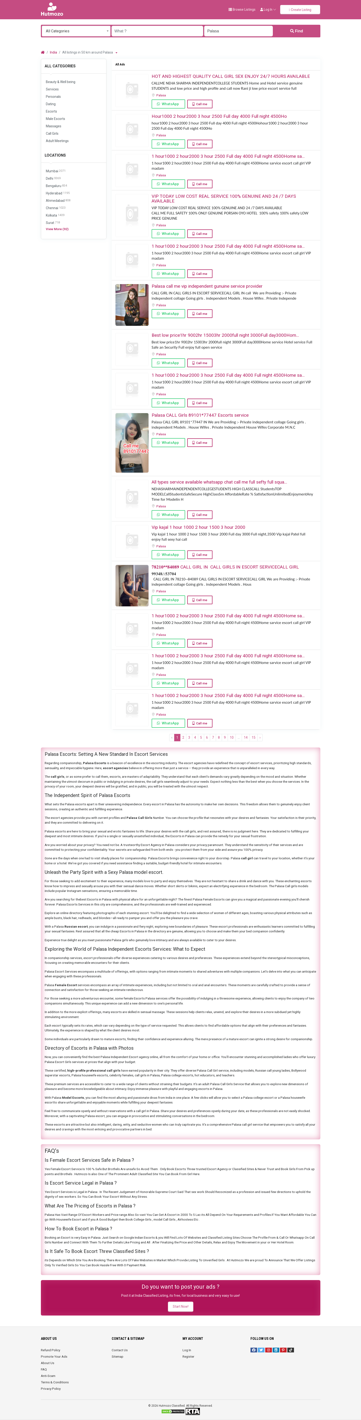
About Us (47, 1363)
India (53, 52)
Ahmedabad (58, 200)
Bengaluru (56, 185)
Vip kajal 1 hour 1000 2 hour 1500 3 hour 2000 (198, 527)
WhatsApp (170, 104)
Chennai (56, 208)
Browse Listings (242, 9)
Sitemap (117, 1356)
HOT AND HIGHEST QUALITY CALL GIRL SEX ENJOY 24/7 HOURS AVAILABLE (231, 76)
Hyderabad (58, 193)
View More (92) (57, 229)
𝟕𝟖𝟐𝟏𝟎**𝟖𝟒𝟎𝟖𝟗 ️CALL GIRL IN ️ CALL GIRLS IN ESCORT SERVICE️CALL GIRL (225, 567)
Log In (187, 1350)
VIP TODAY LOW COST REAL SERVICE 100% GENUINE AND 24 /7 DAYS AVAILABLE (224, 198)
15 (253, 737)
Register (188, 1356)
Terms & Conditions (55, 1382)
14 (246, 737)
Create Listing (300, 10)
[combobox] (76, 31)
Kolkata (55, 215)
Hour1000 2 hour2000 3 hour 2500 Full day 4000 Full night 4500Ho (219, 116)
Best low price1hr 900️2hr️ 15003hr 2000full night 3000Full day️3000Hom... (225, 335)
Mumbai (56, 171)
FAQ (44, 1369)
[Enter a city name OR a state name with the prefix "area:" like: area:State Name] (238, 31)
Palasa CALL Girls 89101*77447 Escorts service (200, 415)
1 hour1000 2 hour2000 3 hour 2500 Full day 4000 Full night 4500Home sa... (228, 156)
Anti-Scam (48, 1376)
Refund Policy (50, 1350)
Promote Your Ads (54, 1356)
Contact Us (120, 1350)
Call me (201, 104)
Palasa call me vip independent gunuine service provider (207, 286)
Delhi (53, 178)
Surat (53, 222)
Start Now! (180, 1306)
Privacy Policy (51, 1388)
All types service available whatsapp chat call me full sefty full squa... (219, 482)
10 (232, 737)
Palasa (161, 95)
